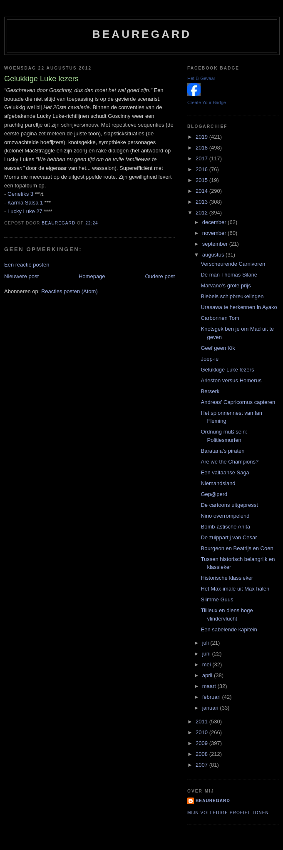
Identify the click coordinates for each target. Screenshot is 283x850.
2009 (202, 743)
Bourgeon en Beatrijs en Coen (237, 548)
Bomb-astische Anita (225, 526)
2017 (202, 158)
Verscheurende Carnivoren (233, 264)
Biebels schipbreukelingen (232, 296)
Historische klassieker (227, 578)
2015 (202, 180)
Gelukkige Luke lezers (227, 369)
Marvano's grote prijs (226, 285)
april (208, 675)
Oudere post (160, 276)
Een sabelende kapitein (229, 629)
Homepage (92, 276)
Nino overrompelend (225, 516)
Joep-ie (209, 359)
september (215, 244)
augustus (214, 255)
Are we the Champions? (229, 462)
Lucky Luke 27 (24, 211)
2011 (202, 721)
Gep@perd (214, 494)
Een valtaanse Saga (225, 472)
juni (207, 654)
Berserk (210, 391)
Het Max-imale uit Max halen (235, 589)
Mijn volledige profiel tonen (228, 812)
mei (207, 664)
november (215, 233)
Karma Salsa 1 (25, 202)
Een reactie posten (26, 265)
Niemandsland (218, 483)
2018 (202, 148)
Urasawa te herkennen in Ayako (239, 307)
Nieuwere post (21, 276)
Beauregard (141, 34)
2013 (202, 202)
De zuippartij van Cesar (229, 537)
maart (210, 686)
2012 (202, 212)
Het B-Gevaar (201, 78)
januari (211, 708)
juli (206, 643)
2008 (202, 754)
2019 (202, 137)
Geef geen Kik (218, 348)
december (215, 222)
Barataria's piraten (222, 451)
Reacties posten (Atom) (69, 291)
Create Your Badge (206, 102)
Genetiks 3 (20, 194)
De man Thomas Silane (229, 275)
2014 (202, 191)
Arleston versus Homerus (231, 380)
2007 (202, 765)
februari (212, 697)
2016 (202, 169)
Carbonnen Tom (220, 318)
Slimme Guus (217, 599)
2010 (202, 732)
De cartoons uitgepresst (229, 505)
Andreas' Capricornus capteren (238, 402)
